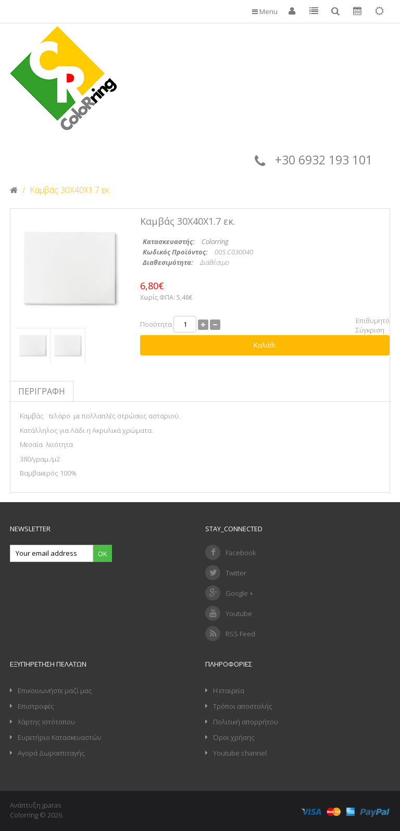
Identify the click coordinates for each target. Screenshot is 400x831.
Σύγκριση (370, 330)
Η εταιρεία (228, 690)
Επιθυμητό (373, 320)
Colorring (215, 241)
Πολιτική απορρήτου (245, 721)
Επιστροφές (36, 706)
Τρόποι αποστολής (242, 706)
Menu (265, 11)
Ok (102, 553)
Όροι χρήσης (234, 737)
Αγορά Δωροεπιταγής (51, 753)
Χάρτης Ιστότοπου (46, 721)
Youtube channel (240, 753)
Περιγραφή (41, 391)
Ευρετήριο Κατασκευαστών (59, 737)
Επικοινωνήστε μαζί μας (55, 690)
